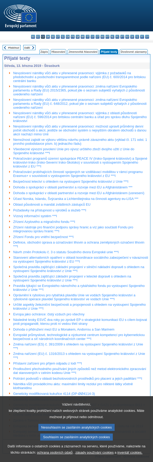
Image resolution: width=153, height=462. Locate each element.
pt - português (122, 37)
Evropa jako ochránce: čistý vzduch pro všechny (49, 314)
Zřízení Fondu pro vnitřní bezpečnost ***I (43, 237)
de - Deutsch (53, 37)
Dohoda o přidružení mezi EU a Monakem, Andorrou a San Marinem (64, 329)
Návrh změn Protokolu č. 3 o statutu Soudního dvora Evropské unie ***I (66, 252)
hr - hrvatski (83, 37)
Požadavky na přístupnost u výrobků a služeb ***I (49, 210)
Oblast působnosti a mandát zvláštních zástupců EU (52, 204)
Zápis (44, 51)
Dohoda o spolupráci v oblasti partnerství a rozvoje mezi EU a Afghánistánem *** (73, 187)
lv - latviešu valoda (93, 37)
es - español (38, 37)
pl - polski (117, 37)
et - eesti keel (58, 37)
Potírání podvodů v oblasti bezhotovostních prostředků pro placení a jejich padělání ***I (77, 378)
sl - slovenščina (137, 37)
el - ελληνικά (63, 37)
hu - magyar (102, 37)
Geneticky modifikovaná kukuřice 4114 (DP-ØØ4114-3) (54, 394)
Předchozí (13, 47)
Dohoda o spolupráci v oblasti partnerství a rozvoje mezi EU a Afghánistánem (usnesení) (78, 193)
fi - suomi (142, 37)
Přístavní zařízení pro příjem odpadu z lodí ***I (47, 363)
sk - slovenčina (132, 37)
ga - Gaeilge (78, 37)
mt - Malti (107, 37)
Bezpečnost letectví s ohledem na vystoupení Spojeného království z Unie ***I (70, 181)
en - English (68, 37)
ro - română (127, 37)
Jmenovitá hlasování (83, 51)
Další (27, 47)
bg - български (33, 37)
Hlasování (58, 51)
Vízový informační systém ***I (35, 216)
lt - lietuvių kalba (97, 37)
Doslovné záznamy (134, 51)
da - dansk (48, 37)
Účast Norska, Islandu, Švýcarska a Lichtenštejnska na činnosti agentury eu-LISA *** (75, 199)
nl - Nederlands (112, 37)
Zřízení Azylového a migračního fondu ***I (44, 222)
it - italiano (88, 37)
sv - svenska (147, 37)
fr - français (73, 37)
